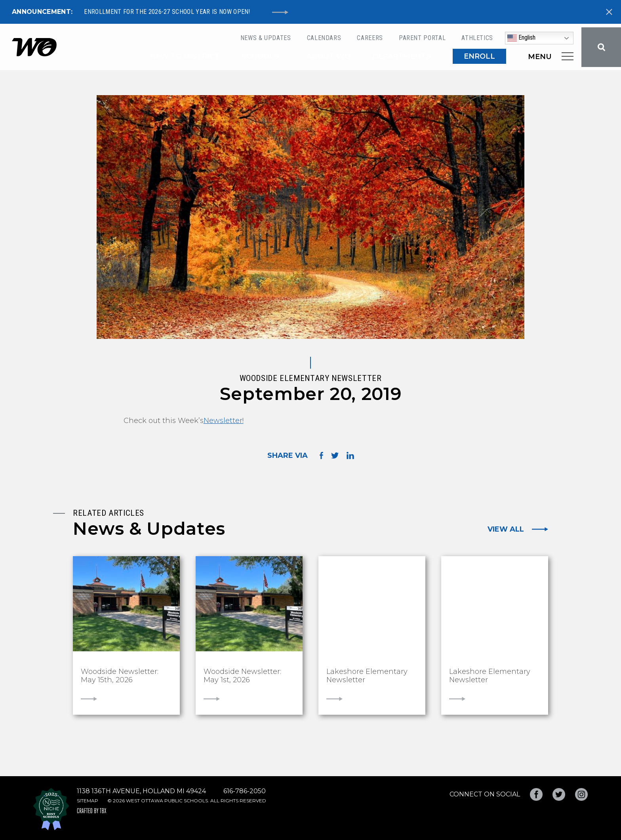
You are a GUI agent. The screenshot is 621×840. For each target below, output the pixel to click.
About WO (329, 56)
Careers (370, 38)
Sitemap (87, 801)
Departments (401, 56)
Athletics (477, 38)
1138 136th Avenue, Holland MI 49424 (141, 791)
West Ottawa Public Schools (34, 47)
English (521, 38)
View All (506, 529)
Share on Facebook (321, 455)
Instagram (581, 794)
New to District (185, 56)
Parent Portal (422, 38)
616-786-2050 (244, 791)
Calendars (324, 38)
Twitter (558, 794)
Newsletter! (224, 420)
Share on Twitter (335, 455)
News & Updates (265, 38)
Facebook (536, 794)
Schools (260, 56)
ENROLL (479, 56)
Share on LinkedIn (350, 455)
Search (601, 47)
